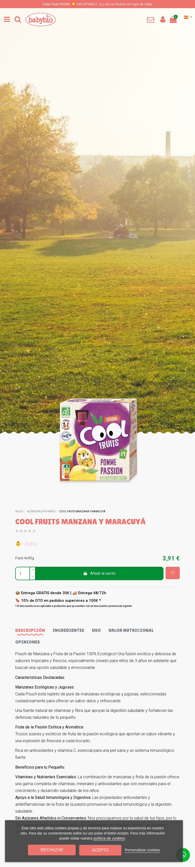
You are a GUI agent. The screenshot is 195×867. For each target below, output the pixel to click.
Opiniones (27, 642)
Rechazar (52, 850)
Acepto (100, 850)
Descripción (30, 630)
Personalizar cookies (142, 850)
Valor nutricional (131, 630)
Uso (96, 630)
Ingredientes (68, 630)
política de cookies (109, 838)
